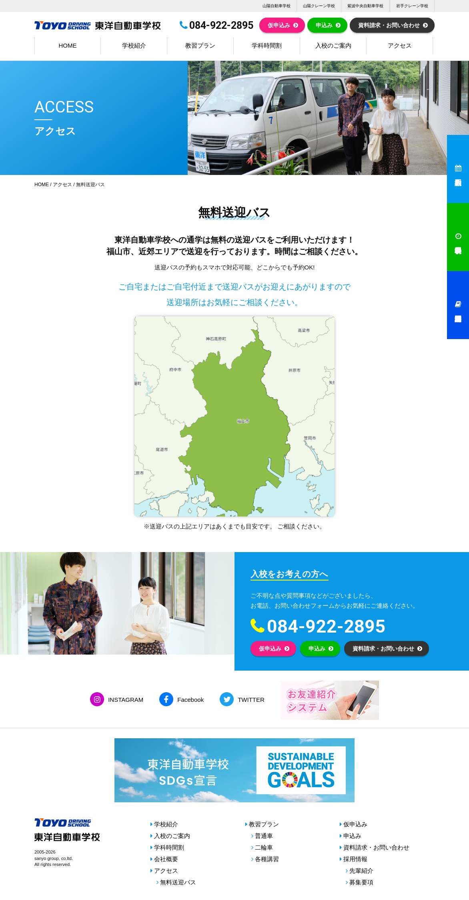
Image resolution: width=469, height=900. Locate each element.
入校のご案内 (333, 45)
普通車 (264, 835)
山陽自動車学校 (277, 6)
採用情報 (355, 859)
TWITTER (251, 699)
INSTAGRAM (125, 699)
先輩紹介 (361, 870)
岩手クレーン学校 (412, 6)
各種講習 (267, 859)
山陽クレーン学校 (319, 6)
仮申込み (279, 25)
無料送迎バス (178, 882)
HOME (68, 45)
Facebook (190, 699)
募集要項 (361, 882)
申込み (324, 25)
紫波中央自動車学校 (365, 6)
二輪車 (264, 847)
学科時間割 (267, 45)
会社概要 (166, 859)
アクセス (400, 45)
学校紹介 (134, 45)
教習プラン (200, 45)
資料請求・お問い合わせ (389, 25)
